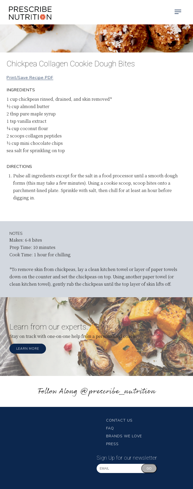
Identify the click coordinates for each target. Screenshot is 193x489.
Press (112, 444)
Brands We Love (124, 436)
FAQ (110, 428)
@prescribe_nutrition (118, 391)
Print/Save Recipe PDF (30, 78)
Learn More (27, 349)
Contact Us (119, 420)
